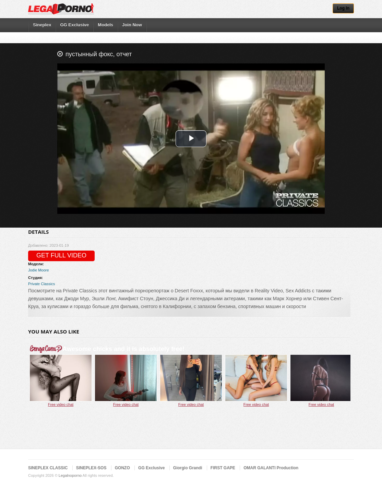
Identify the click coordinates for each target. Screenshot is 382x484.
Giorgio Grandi (187, 467)
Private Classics (41, 284)
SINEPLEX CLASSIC (48, 467)
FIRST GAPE (223, 467)
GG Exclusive (74, 24)
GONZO (122, 467)
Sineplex (42, 24)
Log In (343, 8)
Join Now (132, 24)
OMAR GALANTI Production (270, 467)
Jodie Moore (38, 270)
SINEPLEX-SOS (91, 467)
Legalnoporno (70, 475)
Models (105, 24)
